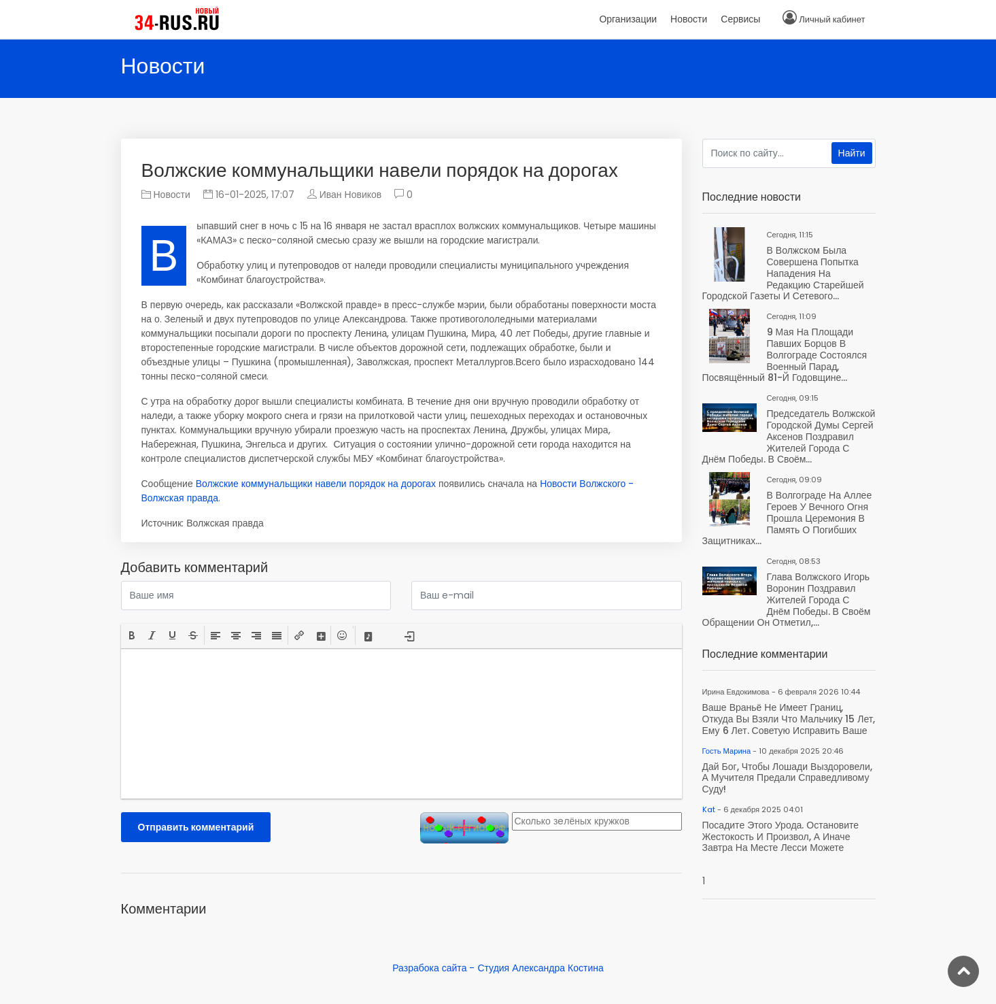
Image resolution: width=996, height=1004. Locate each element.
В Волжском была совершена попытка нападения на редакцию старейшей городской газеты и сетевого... (783, 273)
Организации (628, 19)
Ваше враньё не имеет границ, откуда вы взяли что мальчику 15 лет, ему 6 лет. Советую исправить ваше (789, 719)
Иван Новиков (351, 194)
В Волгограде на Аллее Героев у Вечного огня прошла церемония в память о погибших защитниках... (787, 518)
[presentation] (132, 635)
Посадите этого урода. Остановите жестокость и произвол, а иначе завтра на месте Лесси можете (780, 836)
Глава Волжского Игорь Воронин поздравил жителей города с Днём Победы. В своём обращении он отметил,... (786, 599)
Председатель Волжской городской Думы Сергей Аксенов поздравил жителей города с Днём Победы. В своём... (789, 436)
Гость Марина (726, 751)
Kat (708, 809)
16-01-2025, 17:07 (248, 194)
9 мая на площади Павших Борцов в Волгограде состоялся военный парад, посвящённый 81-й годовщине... (784, 354)
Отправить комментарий (196, 827)
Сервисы (740, 19)
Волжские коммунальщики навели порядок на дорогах (316, 483)
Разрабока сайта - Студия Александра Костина (497, 968)
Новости (165, 194)
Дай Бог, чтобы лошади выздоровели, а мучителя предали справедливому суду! (787, 778)
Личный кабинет (832, 19)
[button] (131, 635)
